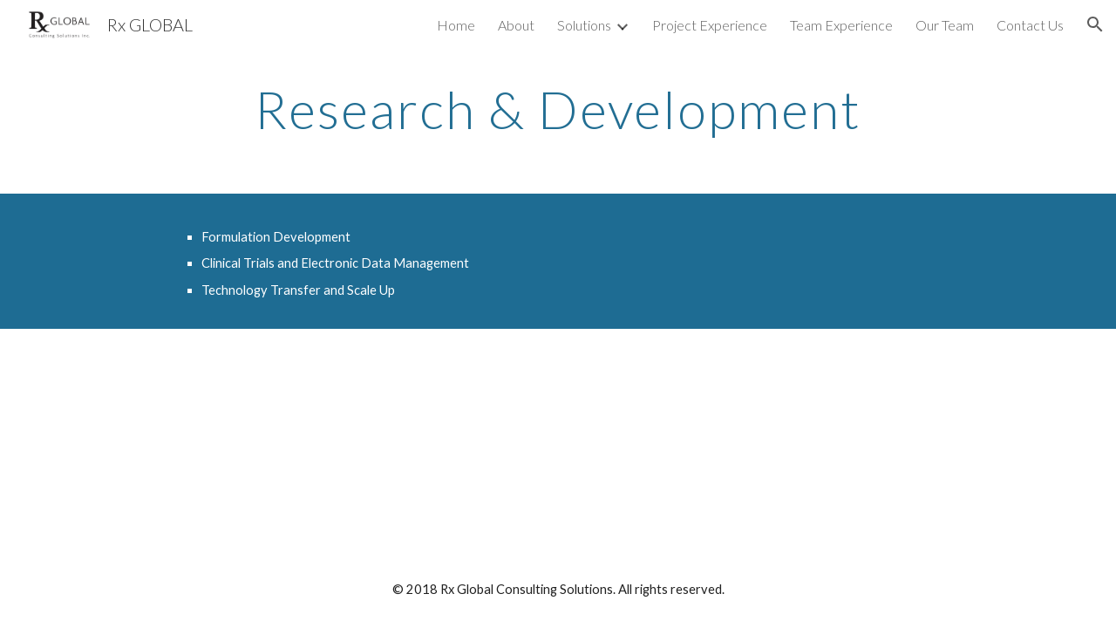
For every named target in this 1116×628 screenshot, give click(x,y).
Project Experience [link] (709, 25)
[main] (558, 109)
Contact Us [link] (1030, 25)
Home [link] (456, 25)
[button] (1095, 24)
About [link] (516, 25)
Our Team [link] (944, 25)
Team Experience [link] (841, 25)
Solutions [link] (584, 25)
